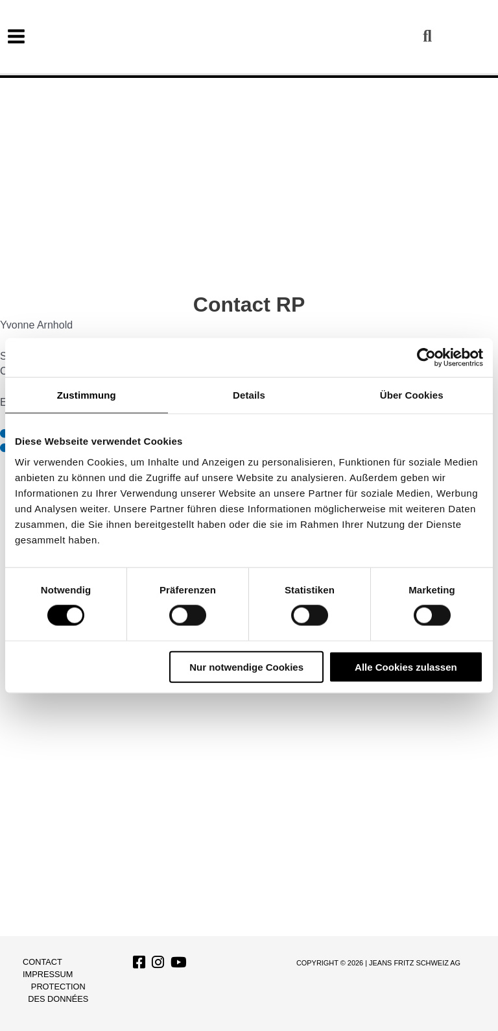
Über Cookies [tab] (412, 395)
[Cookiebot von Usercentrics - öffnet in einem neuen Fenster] (426, 357)
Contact (42, 962)
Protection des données (58, 993)
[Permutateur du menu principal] (16, 36)
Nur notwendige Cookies (246, 666)
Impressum (48, 974)
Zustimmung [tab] (86, 395)
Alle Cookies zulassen (406, 666)
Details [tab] (249, 395)
